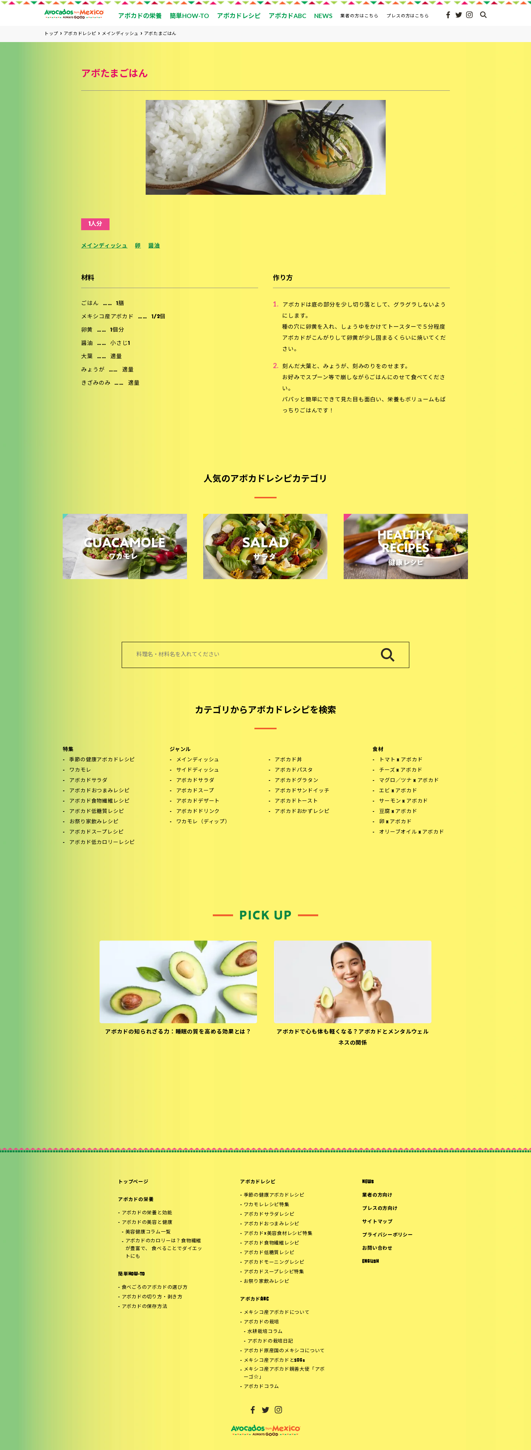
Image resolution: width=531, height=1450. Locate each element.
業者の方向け (377, 1195)
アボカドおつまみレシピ (99, 791)
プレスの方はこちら (408, 15)
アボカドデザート (198, 801)
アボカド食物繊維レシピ (99, 801)
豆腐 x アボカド (398, 811)
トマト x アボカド (401, 760)
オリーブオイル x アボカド (411, 832)
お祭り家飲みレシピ (94, 822)
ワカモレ (80, 770)
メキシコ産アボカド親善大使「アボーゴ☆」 (284, 1373)
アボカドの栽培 (261, 1322)
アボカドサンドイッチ (302, 791)
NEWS (368, 1182)
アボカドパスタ (294, 770)
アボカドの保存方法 (144, 1306)
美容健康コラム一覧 (148, 1232)
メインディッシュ (104, 246)
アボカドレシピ (257, 1182)
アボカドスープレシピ (96, 832)
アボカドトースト (296, 801)
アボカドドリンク (198, 811)
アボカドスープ (195, 791)
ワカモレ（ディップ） (203, 822)
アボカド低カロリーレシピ (102, 842)
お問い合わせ (377, 1248)
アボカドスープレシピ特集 (274, 1272)
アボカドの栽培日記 (270, 1341)
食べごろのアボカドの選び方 (155, 1287)
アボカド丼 (288, 760)
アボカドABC (254, 1299)
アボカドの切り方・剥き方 (152, 1297)
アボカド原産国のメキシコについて (284, 1351)
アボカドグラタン (297, 780)
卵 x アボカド (395, 822)
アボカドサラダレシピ (269, 1214)
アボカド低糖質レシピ (96, 811)
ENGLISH (370, 1261)
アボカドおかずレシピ (302, 811)
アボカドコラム (261, 1386)
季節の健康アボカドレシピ (102, 760)
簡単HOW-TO (131, 1274)
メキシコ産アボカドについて (277, 1312)
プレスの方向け (380, 1208)
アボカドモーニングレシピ (274, 1262)
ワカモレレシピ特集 (266, 1204)
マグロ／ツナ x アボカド (409, 780)
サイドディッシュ (198, 770)
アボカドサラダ (88, 780)
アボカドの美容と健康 (147, 1222)
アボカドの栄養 (135, 1199)
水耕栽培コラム (265, 1331)
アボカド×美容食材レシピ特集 (278, 1233)
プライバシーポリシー (387, 1235)
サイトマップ (377, 1221)
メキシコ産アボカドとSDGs (274, 1360)
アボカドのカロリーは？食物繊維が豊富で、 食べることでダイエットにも (163, 1249)
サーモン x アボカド (403, 801)
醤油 (154, 246)
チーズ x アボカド (400, 770)
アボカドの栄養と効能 (147, 1213)
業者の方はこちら (359, 15)
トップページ (133, 1182)
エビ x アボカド (398, 791)
